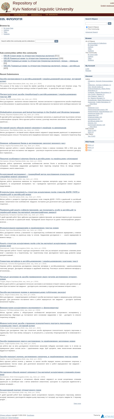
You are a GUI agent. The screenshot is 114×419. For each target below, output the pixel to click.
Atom (89, 150)
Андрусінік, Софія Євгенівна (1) (99, 102)
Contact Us (3, 418)
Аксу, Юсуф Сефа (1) (95, 87)
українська (110, 6)
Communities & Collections (97, 43)
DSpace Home (5, 15)
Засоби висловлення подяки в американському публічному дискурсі (33, 292)
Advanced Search (91, 32)
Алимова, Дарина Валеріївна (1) (99, 92)
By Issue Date (8, 28)
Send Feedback (13, 418)
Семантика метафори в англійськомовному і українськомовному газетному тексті (39, 261)
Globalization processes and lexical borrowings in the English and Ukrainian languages (40, 112)
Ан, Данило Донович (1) (96, 98)
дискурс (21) (92, 123)
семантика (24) (93, 115)
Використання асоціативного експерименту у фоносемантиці (29, 308)
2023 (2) (91, 132)
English (103, 6)
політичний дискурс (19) (96, 125)
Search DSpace (92, 27)
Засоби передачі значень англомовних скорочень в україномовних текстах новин (39, 357)
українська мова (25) (95, 113)
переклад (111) (93, 108)
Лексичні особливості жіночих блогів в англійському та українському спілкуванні (39, 159)
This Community (92, 29)
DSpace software (5, 415)
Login (112, 3)
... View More (92, 104)
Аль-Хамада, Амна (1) (96, 96)
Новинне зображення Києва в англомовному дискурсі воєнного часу (32, 143)
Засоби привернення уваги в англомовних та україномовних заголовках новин (37, 341)
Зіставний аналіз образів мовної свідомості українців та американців (33, 128)
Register (88, 71)
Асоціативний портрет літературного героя (20, 390)
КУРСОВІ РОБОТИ (20, 15)
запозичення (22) (94, 119)
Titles (5, 32)
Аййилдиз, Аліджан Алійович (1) (99, 85)
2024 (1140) (92, 130)
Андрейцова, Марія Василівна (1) (100, 100)
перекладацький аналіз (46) (98, 109)
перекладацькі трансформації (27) (100, 111)
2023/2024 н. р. (36, 15)
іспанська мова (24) (95, 117)
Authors (6, 30)
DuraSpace (30, 415)
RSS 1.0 (91, 145)
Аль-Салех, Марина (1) (96, 94)
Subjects (7, 34)
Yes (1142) (91, 136)
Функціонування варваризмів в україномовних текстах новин (29, 228)
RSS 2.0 (91, 147)
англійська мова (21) (95, 121)
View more (77, 403)
